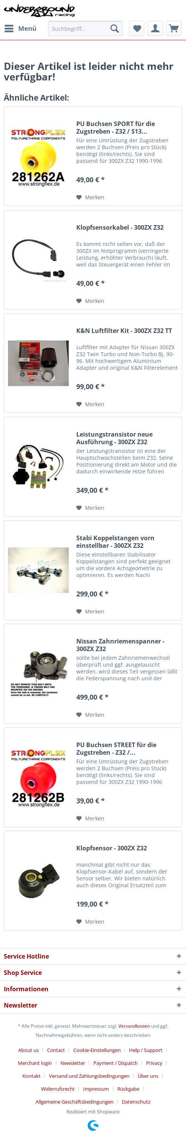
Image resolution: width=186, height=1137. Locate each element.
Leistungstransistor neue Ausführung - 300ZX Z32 (114, 438)
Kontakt (31, 1075)
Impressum (96, 1088)
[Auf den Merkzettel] (90, 197)
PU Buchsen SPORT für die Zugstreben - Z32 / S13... (115, 127)
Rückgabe (128, 1088)
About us (28, 1050)
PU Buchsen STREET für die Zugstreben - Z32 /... (116, 748)
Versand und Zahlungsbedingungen (89, 1075)
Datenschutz (136, 1101)
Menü (20, 27)
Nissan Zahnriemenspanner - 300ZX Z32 (120, 645)
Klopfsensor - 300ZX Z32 (111, 848)
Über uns (148, 1075)
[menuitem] (20, 28)
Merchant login (35, 1063)
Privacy (154, 1063)
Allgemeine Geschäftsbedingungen (74, 1101)
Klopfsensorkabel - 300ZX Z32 (120, 228)
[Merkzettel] (136, 28)
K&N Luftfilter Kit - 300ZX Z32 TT (124, 331)
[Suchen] (115, 28)
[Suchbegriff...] (85, 28)
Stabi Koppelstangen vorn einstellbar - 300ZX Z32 (115, 541)
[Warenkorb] (173, 28)
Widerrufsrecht (58, 1088)
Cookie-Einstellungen (97, 1050)
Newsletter (72, 1063)
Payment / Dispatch (115, 1063)
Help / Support (145, 1050)
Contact (56, 1050)
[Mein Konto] (155, 28)
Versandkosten (134, 1026)
